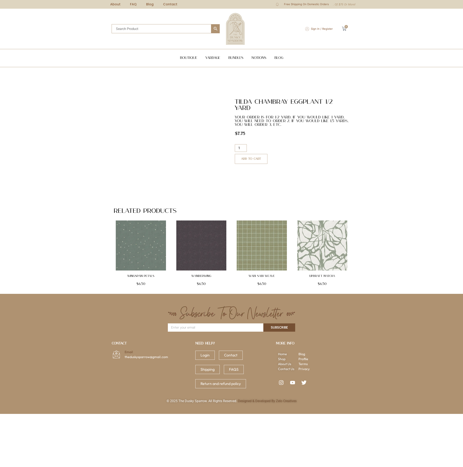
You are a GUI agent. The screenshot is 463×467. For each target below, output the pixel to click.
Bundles (235, 58)
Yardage (212, 58)
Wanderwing (201, 276)
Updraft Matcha (322, 276)
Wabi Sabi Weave (262, 276)
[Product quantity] (251, 148)
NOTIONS (259, 58)
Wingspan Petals (140, 276)
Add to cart (261, 158)
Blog (278, 58)
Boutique (188, 58)
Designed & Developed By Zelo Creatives (267, 401)
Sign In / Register (322, 28)
